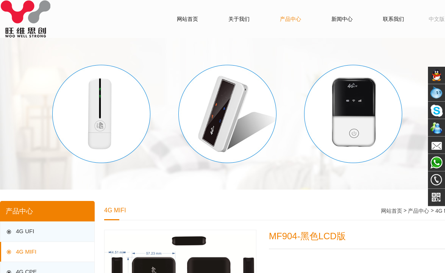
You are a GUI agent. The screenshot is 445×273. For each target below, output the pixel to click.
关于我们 (239, 19)
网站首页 (187, 19)
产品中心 (290, 19)
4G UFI (19, 232)
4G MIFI (20, 252)
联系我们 (393, 19)
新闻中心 (342, 19)
